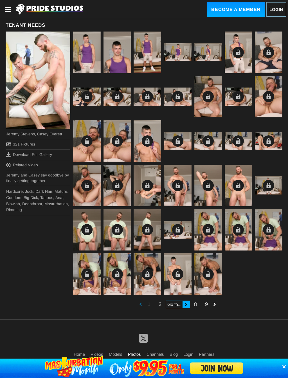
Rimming (14, 209)
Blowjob (13, 204)
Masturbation (56, 204)
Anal (59, 197)
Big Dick (31, 197)
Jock (29, 191)
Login (276, 9)
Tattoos (46, 197)
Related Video (22, 164)
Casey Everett (49, 134)
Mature (61, 191)
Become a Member (236, 9)
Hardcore (14, 191)
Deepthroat (32, 204)
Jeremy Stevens (20, 134)
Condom (13, 197)
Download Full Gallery (29, 154)
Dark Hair (43, 191)
